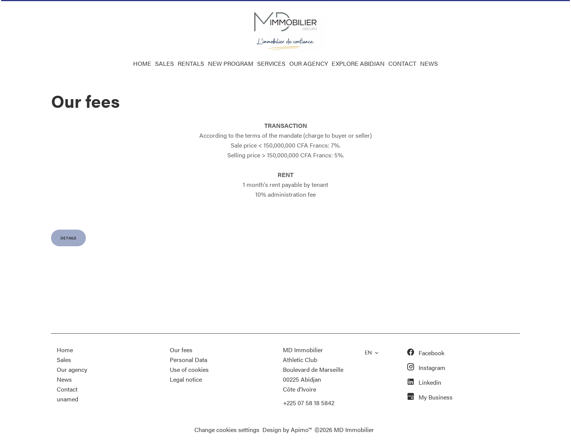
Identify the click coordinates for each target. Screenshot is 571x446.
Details (68, 238)
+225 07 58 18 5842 (308, 402)
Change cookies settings (226, 429)
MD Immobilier (303, 349)
